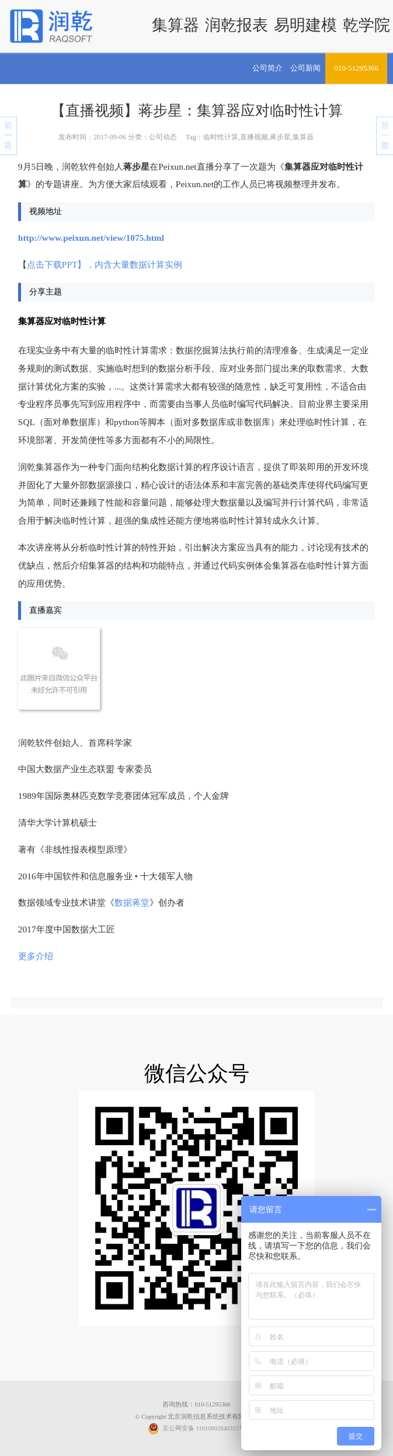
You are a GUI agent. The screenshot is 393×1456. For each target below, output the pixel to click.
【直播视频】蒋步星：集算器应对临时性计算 (197, 110)
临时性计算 (220, 137)
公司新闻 (305, 68)
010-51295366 (356, 68)
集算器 (175, 25)
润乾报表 (236, 25)
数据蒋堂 (131, 902)
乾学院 (366, 25)
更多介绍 (35, 956)
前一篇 (8, 135)
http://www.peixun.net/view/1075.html (91, 238)
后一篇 (385, 135)
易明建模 (305, 25)
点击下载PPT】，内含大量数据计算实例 (105, 264)
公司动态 (163, 137)
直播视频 (254, 137)
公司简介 (267, 68)
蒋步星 (280, 137)
